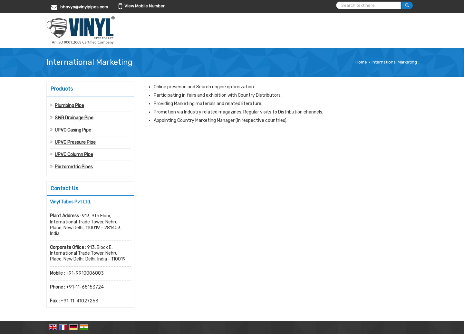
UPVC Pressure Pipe (75, 142)
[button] (144, 6)
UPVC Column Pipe (74, 154)
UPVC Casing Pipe (73, 130)
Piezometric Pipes (74, 167)
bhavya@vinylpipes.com (84, 7)
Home (361, 62)
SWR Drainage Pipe (74, 118)
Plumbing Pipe (69, 105)
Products (62, 89)
